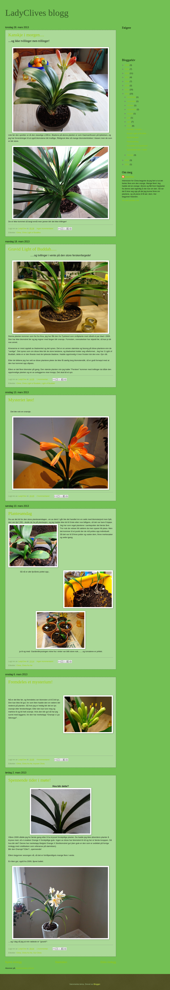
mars (129, 126)
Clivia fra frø (27, 665)
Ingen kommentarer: (45, 228)
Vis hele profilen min (130, 200)
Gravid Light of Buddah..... (32, 249)
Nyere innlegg (13, 962)
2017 (127, 77)
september (132, 109)
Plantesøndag (20, 513)
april (129, 122)
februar (130, 155)
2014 (127, 89)
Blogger (97, 984)
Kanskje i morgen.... (26, 34)
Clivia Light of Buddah (31, 383)
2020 (127, 65)
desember (131, 97)
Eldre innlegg (108, 962)
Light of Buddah (48, 383)
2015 (127, 85)
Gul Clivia (37, 953)
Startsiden (61, 962)
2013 (127, 94)
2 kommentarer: (44, 496)
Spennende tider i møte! (29, 780)
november (131, 101)
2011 (127, 164)
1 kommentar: (43, 379)
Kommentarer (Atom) (25, 968)
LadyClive (129, 177)
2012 (127, 160)
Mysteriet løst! (21, 399)
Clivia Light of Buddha (31, 232)
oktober (130, 105)
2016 (127, 81)
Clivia (18, 232)
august (130, 113)
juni (129, 118)
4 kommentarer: (44, 759)
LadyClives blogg (36, 13)
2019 (127, 69)
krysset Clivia (39, 763)
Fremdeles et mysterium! (30, 681)
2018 (127, 73)
